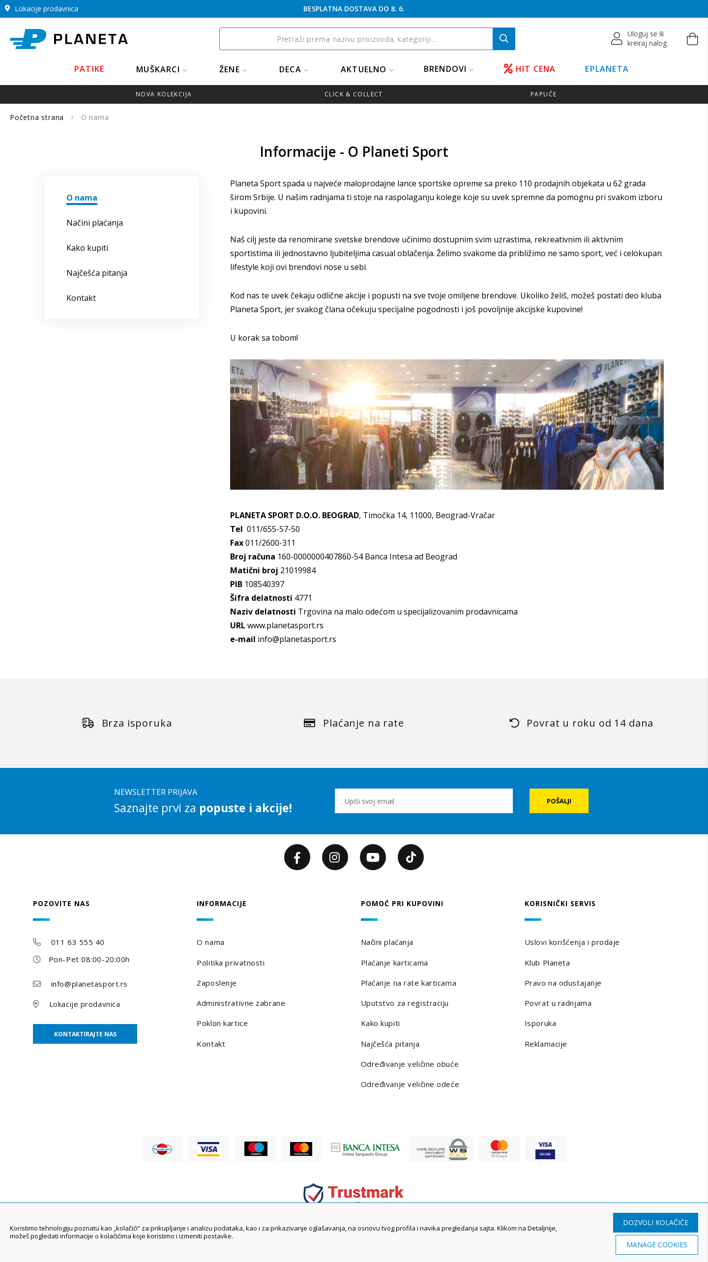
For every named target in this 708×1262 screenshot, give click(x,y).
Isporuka (540, 1023)
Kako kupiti (380, 1023)
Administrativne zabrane (241, 1003)
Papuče (544, 94)
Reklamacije (546, 1044)
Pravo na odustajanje (563, 983)
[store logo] (69, 39)
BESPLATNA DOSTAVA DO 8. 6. (354, 8)
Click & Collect (353, 94)
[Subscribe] (559, 801)
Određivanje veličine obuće (410, 1064)
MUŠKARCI (158, 69)
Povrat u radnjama (558, 1003)
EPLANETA (607, 68)
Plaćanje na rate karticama (409, 983)
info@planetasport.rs (297, 639)
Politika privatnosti (231, 963)
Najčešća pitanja (390, 1044)
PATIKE (89, 68)
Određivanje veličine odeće (410, 1084)
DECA (290, 69)
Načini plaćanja (387, 942)
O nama (210, 942)
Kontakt (211, 1044)
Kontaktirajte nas (85, 1034)
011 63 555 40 (78, 942)
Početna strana (38, 117)
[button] (639, 38)
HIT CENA (530, 68)
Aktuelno (364, 69)
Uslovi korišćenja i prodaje (572, 942)
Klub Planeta (547, 963)
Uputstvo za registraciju (405, 1003)
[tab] (108, 910)
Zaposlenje (217, 983)
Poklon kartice (222, 1023)
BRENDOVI (445, 68)
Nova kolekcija (164, 94)
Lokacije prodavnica (84, 1004)
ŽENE (229, 69)
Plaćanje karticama (394, 963)
